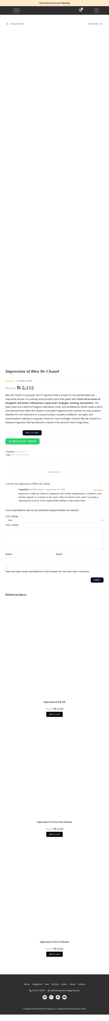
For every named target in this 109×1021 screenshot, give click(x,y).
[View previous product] (7, 24)
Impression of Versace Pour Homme (54, 822)
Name (9, 554)
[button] (22, 441)
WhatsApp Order (24, 441)
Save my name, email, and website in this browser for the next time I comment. (47, 571)
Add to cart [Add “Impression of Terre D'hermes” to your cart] (54, 954)
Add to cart (32, 433)
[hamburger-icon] (16, 10)
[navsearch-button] (97, 10)
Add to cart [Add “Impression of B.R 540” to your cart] (54, 714)
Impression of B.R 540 (54, 702)
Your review (12, 525)
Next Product (93, 24)
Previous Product (17, 24)
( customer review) (24, 381)
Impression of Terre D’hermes (54, 942)
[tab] (54, 472)
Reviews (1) (54, 472)
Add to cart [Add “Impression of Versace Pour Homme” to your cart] (54, 834)
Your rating (12, 516)
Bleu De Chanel (17, 454)
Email (60, 554)
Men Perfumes (21, 451)
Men (27, 454)
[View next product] (102, 24)
